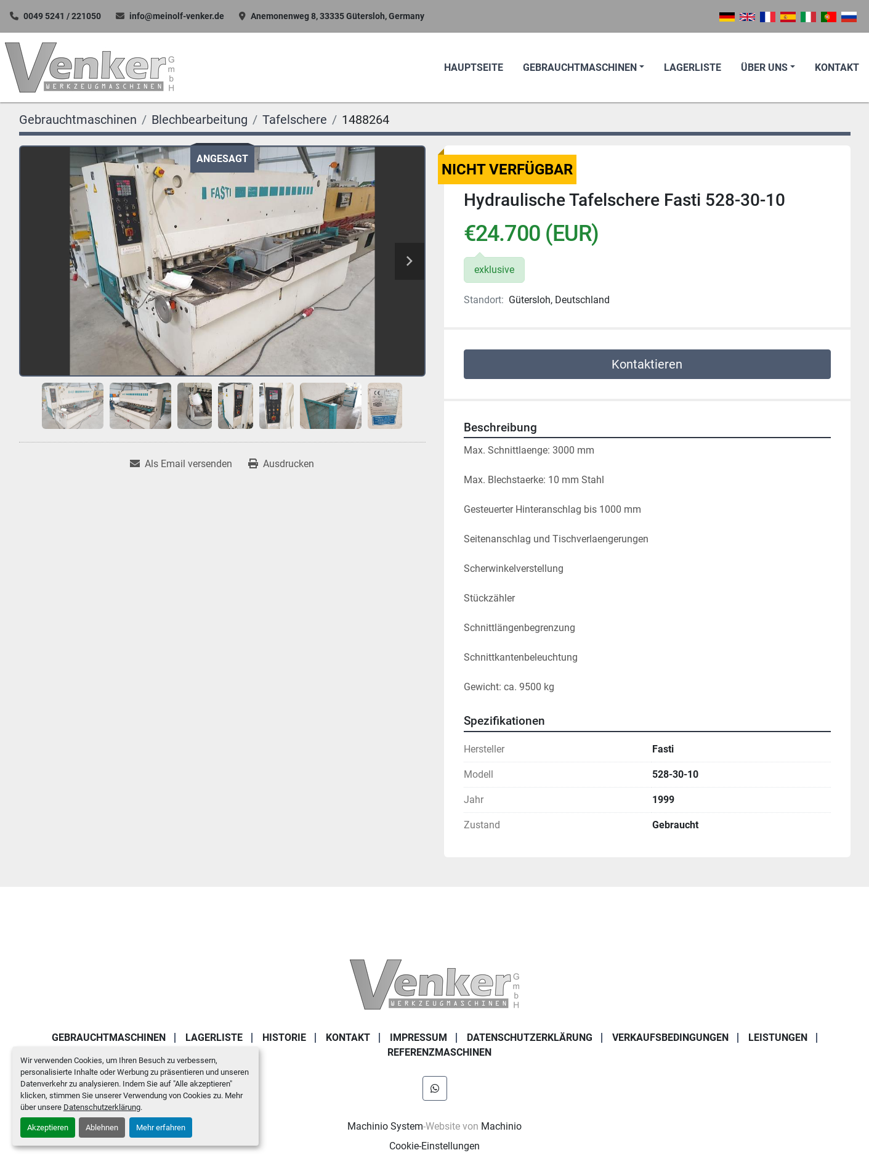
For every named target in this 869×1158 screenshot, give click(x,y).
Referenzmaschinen (439, 1052)
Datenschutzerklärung (101, 1107)
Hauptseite (473, 67)
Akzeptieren (47, 1127)
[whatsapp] (434, 1088)
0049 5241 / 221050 (62, 16)
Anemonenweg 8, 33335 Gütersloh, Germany (337, 16)
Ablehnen (102, 1127)
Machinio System (385, 1126)
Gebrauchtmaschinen (580, 67)
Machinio (501, 1126)
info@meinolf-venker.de (176, 16)
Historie (284, 1037)
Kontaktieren (647, 364)
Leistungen (777, 1037)
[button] (583, 67)
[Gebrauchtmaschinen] (78, 119)
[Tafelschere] (294, 119)
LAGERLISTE (692, 67)
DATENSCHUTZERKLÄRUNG (529, 1037)
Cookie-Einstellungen (434, 1146)
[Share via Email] (181, 464)
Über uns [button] (764, 67)
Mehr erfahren (160, 1127)
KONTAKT (837, 67)
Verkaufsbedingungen (670, 1037)
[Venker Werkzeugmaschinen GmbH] (434, 983)
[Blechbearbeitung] (200, 119)
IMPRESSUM (418, 1037)
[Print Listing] (281, 464)
